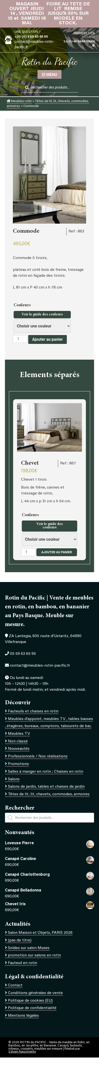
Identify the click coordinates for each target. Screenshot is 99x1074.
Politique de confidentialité (32, 1008)
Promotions (18, 764)
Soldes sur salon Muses (29, 948)
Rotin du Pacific (49, 61)
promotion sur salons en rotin (34, 955)
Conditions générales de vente (35, 993)
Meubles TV (19, 734)
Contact (15, 985)
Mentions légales (23, 1016)
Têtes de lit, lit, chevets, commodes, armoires (49, 794)
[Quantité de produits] (20, 339)
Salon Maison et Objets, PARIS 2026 (40, 933)
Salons (14, 779)
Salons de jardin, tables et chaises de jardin (46, 787)
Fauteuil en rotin (22, 963)
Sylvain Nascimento (22, 1051)
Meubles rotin (19, 101)
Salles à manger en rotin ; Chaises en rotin (45, 772)
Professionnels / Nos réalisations (38, 756)
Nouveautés (18, 749)
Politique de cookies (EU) (30, 1001)
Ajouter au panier (47, 339)
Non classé (18, 741)
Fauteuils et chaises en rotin (33, 711)
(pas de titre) (19, 940)
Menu (49, 74)
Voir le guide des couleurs (42, 314)
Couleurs (23, 305)
